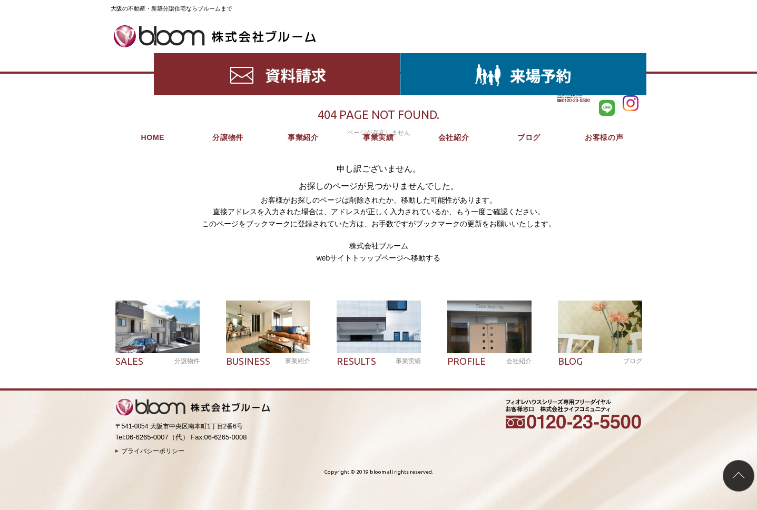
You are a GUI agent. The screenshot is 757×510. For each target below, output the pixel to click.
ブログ (528, 58)
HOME (152, 58)
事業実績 (378, 58)
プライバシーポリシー (152, 451)
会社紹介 (453, 58)
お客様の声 (604, 58)
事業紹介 (303, 58)
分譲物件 (227, 58)
